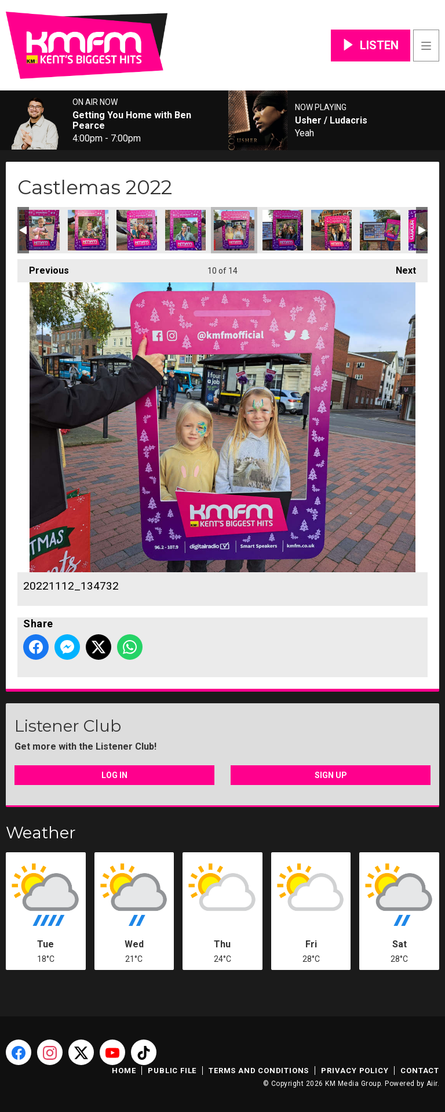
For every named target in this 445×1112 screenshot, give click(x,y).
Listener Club (67, 726)
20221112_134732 (234, 230)
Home (124, 1070)
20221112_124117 (39, 230)
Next (400, 267)
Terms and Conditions (259, 1070)
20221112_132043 (185, 230)
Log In (114, 775)
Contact (419, 1070)
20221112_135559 (282, 230)
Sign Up (331, 775)
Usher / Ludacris (331, 120)
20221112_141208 (331, 230)
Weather (41, 832)
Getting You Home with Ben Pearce (131, 120)
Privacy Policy (354, 1070)
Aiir (431, 1084)
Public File (172, 1070)
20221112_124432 (88, 230)
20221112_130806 (136, 230)
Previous (43, 267)
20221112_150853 (380, 230)
